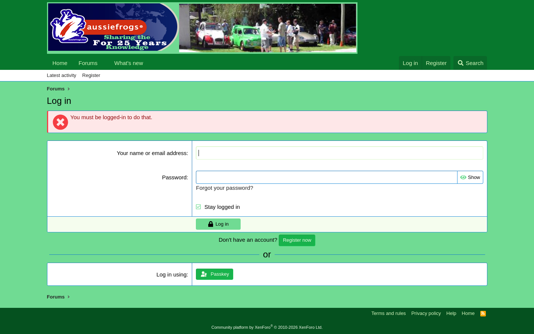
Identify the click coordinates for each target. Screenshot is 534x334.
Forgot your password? (224, 188)
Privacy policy (426, 313)
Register (91, 75)
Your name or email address (152, 153)
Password (174, 177)
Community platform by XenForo (267, 327)
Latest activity (61, 75)
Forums (88, 63)
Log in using (171, 274)
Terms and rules (388, 313)
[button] (103, 63)
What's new (128, 63)
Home (60, 63)
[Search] (470, 63)
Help (451, 313)
